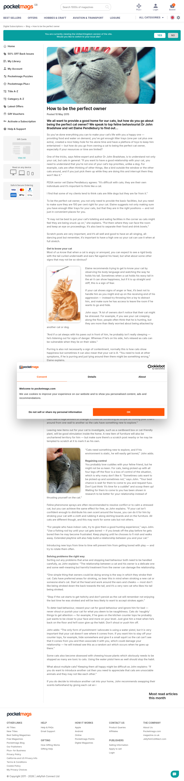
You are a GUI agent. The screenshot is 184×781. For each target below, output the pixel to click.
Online (78, 735)
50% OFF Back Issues (18, 53)
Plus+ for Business (16, 750)
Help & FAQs (47, 727)
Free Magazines (15, 739)
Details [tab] (92, 376)
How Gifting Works (50, 745)
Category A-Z (13, 98)
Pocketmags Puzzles (18, 76)
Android (79, 731)
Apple (78, 727)
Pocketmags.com (152, 731)
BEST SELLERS (12, 17)
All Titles (11, 727)
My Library (12, 61)
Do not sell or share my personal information (55, 412)
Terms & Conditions (17, 762)
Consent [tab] (42, 376)
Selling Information (118, 745)
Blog (28, 26)
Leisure (115, 17)
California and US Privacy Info (22, 758)
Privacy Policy (14, 754)
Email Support (48, 731)
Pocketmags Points (84, 739)
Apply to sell (115, 748)
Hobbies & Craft (55, 17)
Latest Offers (13, 106)
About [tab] (142, 376)
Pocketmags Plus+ (16, 83)
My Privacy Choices (17, 769)
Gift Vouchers (13, 113)
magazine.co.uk (151, 735)
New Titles (12, 731)
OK (129, 412)
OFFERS (32, 17)
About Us (148, 727)
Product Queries (117, 727)
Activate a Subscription (19, 121)
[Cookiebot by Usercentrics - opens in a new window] (150, 367)
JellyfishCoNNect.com (154, 739)
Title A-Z (10, 91)
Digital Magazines (84, 742)
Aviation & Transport (88, 17)
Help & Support (14, 129)
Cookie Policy (14, 765)
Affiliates (113, 731)
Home (9, 46)
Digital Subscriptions (13, 26)
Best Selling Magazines (18, 735)
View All (21, 158)
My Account (12, 68)
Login (112, 752)
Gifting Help (47, 748)
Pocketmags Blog (16, 742)
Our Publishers (14, 746)
